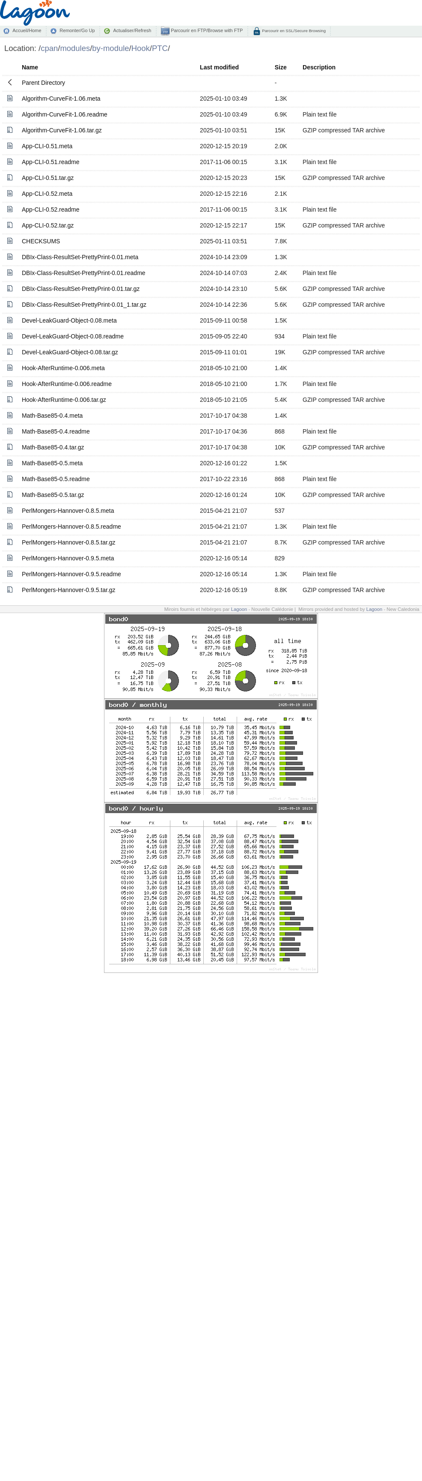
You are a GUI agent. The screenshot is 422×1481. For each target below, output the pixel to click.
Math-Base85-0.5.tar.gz (53, 494)
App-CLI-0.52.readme (51, 209)
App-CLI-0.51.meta (47, 146)
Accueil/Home (26, 30)
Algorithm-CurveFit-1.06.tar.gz (62, 130)
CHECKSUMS (41, 241)
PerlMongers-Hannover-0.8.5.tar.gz (69, 542)
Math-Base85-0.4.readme (56, 431)
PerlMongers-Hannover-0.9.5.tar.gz (69, 589)
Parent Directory (43, 82)
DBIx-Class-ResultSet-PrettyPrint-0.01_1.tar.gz (84, 304)
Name (30, 67)
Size (281, 67)
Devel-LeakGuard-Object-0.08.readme (73, 336)
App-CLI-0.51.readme (51, 162)
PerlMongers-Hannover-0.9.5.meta (68, 558)
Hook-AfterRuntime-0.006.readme (67, 383)
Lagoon (239, 609)
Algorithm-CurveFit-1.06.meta (61, 98)
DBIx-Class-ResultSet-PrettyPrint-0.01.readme (84, 272)
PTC (160, 48)
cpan (49, 48)
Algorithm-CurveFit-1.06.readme (64, 114)
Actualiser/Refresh (132, 30)
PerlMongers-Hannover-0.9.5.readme (71, 574)
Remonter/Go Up (77, 30)
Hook (140, 48)
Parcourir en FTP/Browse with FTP (206, 30)
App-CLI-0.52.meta (47, 193)
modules (75, 48)
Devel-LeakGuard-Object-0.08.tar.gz (70, 352)
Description (319, 67)
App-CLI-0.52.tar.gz (48, 225)
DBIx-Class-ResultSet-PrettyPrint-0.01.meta (80, 257)
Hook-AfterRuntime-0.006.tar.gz (64, 399)
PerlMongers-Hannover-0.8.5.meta (68, 510)
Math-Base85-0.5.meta (52, 463)
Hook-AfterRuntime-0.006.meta (63, 368)
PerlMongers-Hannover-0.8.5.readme (71, 526)
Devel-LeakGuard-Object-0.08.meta (69, 320)
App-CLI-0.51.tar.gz (48, 177)
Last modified (219, 67)
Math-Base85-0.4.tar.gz (53, 447)
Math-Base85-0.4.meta (52, 415)
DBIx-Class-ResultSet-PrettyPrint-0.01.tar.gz (81, 288)
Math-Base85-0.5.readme (56, 479)
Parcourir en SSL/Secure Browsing (293, 30)
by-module (110, 48)
